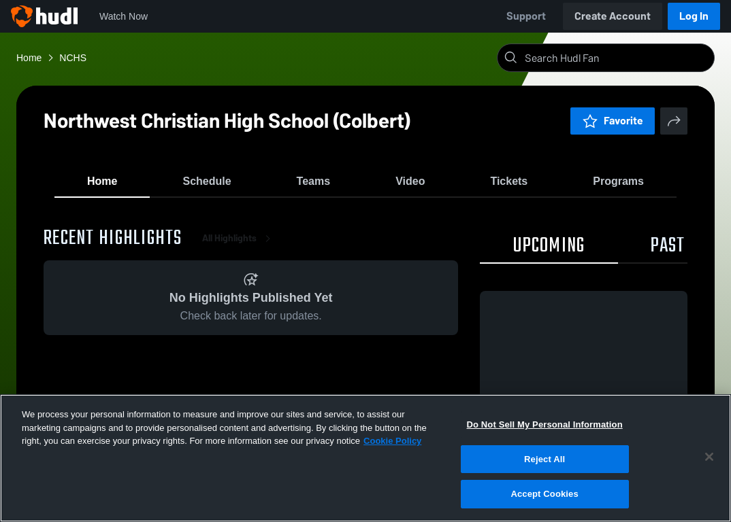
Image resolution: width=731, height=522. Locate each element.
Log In (694, 16)
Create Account (612, 16)
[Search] (617, 58)
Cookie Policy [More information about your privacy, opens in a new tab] (392, 441)
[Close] (709, 457)
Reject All (544, 459)
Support (526, 16)
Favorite (612, 120)
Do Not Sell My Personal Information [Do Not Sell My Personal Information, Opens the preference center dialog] (545, 424)
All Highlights (239, 244)
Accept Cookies (544, 494)
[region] (365, 458)
